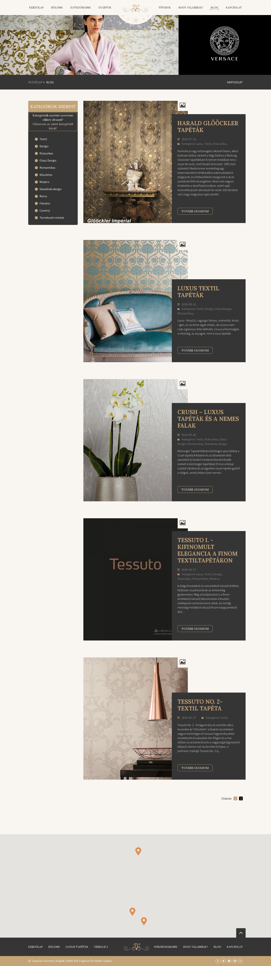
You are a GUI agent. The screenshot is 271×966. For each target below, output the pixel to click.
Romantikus (47, 167)
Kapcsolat (234, 7)
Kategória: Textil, (215, 717)
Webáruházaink (165, 947)
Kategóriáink (80, 7)
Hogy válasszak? (190, 7)
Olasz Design (48, 160)
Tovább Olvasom (195, 211)
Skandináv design (51, 189)
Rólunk (57, 7)
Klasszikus (46, 153)
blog (217, 947)
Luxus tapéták (77, 947)
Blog (214, 7)
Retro (43, 196)
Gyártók (104, 7)
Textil (43, 139)
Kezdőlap (36, 7)
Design (44, 146)
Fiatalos (45, 203)
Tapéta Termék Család (95, 961)
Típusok (165, 7)
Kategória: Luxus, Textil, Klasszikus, (202, 144)
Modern (44, 182)
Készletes (46, 175)
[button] (144, 921)
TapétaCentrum (42, 961)
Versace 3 (101, 947)
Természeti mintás (52, 217)
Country (45, 210)
